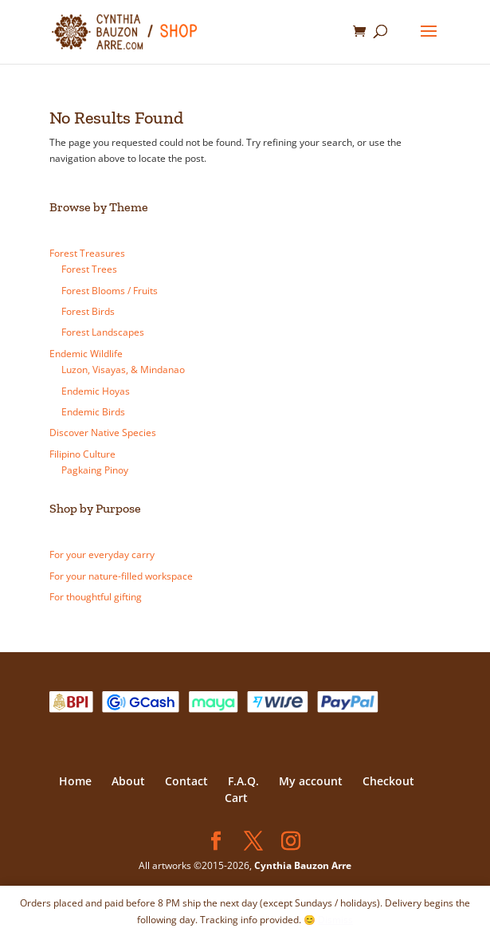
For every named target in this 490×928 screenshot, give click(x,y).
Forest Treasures (87, 253)
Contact (186, 780)
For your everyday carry (102, 554)
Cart (236, 797)
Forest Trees (89, 269)
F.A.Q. (243, 780)
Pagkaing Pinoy (94, 470)
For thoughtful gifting (95, 597)
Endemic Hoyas (95, 391)
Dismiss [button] (335, 919)
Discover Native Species (102, 432)
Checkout (388, 780)
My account (311, 780)
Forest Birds (88, 311)
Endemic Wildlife (86, 353)
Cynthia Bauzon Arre (302, 865)
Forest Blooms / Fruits (109, 290)
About (128, 780)
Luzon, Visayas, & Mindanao (123, 369)
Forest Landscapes (102, 332)
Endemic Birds (93, 412)
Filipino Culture (82, 454)
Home (75, 780)
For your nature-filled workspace (121, 576)
